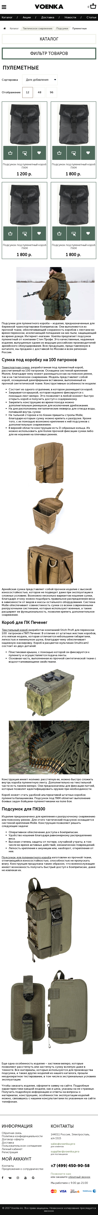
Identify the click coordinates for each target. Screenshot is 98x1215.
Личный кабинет (12, 1149)
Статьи (91, 17)
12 (27, 92)
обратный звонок (79, 1177)
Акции (27, 17)
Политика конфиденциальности (22, 1136)
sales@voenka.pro (63, 1143)
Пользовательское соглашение (22, 1145)
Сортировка (10, 79)
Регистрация (10, 1152)
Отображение (11, 92)
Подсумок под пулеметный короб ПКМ (24, 166)
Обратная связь (12, 1133)
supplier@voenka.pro (65, 1151)
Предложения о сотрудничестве (22, 1169)
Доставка (47, 17)
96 (51, 92)
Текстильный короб (15, 630)
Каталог (7, 17)
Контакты (8, 1165)
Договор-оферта (13, 1139)
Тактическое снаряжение (37, 28)
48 (39, 92)
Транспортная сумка (16, 367)
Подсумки (62, 28)
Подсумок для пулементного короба (26, 857)
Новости (70, 17)
